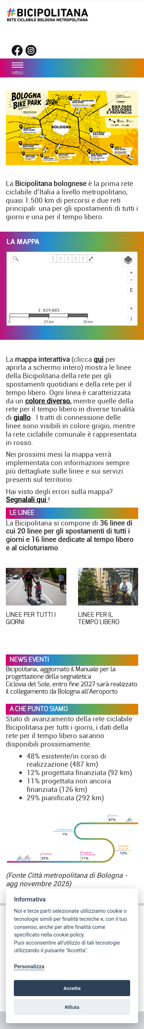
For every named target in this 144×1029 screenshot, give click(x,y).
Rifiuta (72, 1007)
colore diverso (47, 401)
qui (99, 359)
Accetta (72, 988)
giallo (22, 417)
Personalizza (29, 967)
